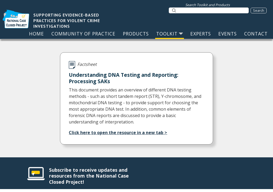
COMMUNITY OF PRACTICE (83, 33)
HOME (36, 33)
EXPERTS (200, 33)
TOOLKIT (169, 33)
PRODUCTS (136, 33)
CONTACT (256, 33)
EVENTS (227, 33)
